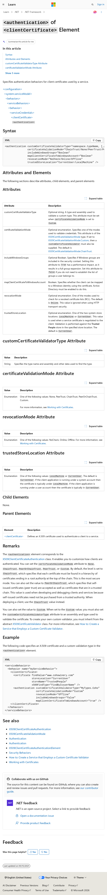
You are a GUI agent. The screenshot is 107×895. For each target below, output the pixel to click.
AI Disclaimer (9, 885)
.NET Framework (33, 11)
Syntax (8, 54)
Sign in (100, 4)
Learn (6, 11)
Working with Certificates (60, 407)
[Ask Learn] (95, 12)
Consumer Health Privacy (16, 890)
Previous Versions (29, 885)
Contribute (58, 885)
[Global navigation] (3, 5)
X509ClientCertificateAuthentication (24, 559)
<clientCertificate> (14, 536)
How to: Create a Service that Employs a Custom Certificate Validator (49, 757)
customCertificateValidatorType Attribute (26, 63)
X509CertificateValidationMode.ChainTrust (70, 251)
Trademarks (58, 890)
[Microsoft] (53, 4)
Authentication (17, 738)
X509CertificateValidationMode (64, 236)
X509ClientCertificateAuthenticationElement (34, 748)
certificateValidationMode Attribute (23, 67)
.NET (16, 11)
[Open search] (92, 5)
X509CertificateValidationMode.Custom (68, 240)
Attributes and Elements (17, 59)
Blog (44, 885)
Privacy (72, 885)
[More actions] (101, 12)
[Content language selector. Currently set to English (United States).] (18, 877)
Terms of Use (42, 890)
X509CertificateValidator (27, 624)
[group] (53, 154)
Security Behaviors (20, 752)
